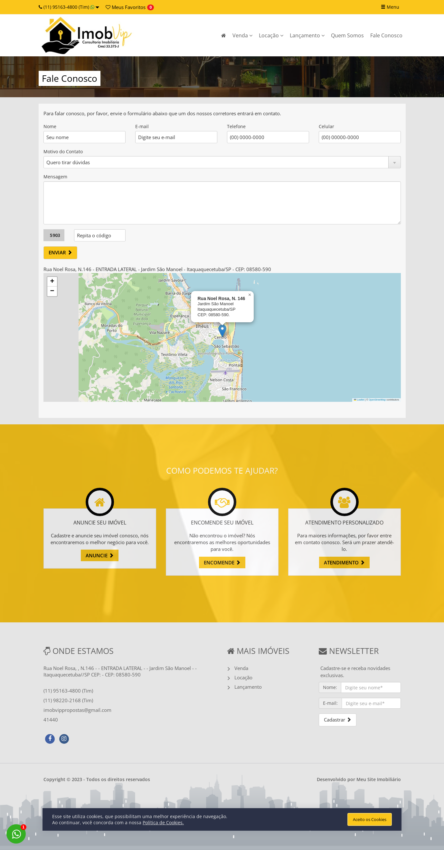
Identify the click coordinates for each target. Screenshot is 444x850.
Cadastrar (337, 719)
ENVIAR (60, 252)
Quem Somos (347, 35)
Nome (49, 126)
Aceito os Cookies (369, 819)
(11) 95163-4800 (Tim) (69, 7)
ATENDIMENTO (344, 562)
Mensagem (55, 177)
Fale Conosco (386, 35)
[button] (222, 330)
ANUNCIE (100, 555)
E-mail (142, 126)
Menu (390, 7)
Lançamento (307, 35)
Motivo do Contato (63, 151)
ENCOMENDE (222, 562)
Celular (326, 126)
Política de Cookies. (163, 822)
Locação (271, 35)
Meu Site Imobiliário (378, 779)
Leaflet (359, 399)
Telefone (236, 126)
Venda (242, 35)
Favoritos (126, 7)
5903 (55, 235)
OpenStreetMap (377, 399)
